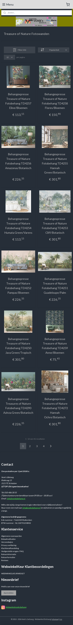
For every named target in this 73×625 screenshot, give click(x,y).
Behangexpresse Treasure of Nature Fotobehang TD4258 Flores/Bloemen (55, 101)
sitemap (55, 619)
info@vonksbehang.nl (16, 498)
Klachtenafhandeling (10, 548)
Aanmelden (9, 593)
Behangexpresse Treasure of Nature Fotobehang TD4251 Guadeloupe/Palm (55, 285)
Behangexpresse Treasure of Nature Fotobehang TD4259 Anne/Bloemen (55, 345)
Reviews (4, 560)
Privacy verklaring (8, 545)
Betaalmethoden (8, 539)
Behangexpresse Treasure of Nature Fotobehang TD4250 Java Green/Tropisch (18, 345)
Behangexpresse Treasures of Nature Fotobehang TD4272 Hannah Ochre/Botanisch (55, 408)
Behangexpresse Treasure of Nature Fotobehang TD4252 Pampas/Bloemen (18, 285)
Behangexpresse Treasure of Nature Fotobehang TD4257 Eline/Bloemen (18, 101)
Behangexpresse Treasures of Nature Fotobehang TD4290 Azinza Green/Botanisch (18, 405)
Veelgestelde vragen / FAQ (12, 551)
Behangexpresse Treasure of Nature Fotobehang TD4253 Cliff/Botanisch (55, 225)
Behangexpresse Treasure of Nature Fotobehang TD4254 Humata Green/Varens (18, 225)
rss (60, 619)
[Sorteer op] (53, 49)
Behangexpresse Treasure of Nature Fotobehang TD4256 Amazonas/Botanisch (18, 161)
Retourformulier (8, 557)
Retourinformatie (8, 554)
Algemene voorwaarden (11, 536)
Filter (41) (19, 50)
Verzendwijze (7, 542)
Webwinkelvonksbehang (16, 607)
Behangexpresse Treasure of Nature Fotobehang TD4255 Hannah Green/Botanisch (55, 163)
